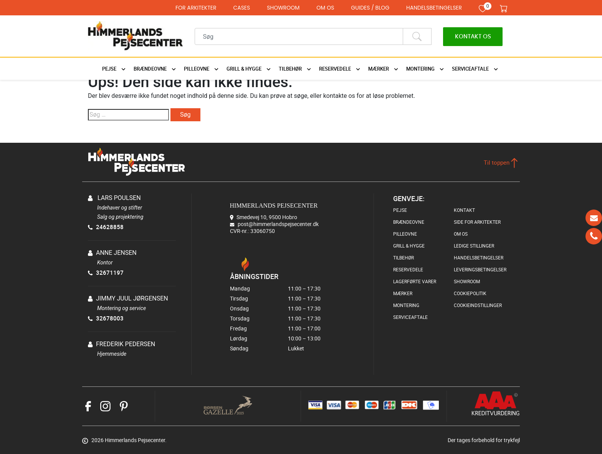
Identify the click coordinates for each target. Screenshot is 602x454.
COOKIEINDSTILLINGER (478, 305)
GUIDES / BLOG (370, 8)
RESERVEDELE (408, 269)
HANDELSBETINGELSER (434, 8)
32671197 (106, 272)
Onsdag (283, 308)
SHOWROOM (283, 8)
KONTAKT (464, 210)
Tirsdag (283, 298)
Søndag (283, 348)
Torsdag (283, 318)
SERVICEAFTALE (410, 317)
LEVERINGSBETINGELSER (480, 269)
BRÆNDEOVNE (408, 222)
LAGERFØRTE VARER (414, 281)
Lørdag (283, 338)
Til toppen (501, 162)
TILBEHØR (403, 257)
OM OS (325, 8)
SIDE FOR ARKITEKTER (477, 222)
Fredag (283, 328)
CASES (241, 8)
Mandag (283, 288)
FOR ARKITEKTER (196, 8)
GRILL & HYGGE (409, 246)
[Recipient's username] (299, 36)
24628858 (106, 227)
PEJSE (400, 210)
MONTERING (406, 305)
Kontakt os (473, 37)
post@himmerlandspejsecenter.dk (278, 224)
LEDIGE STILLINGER (474, 246)
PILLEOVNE (405, 234)
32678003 (106, 318)
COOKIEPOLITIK (470, 293)
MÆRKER (402, 293)
